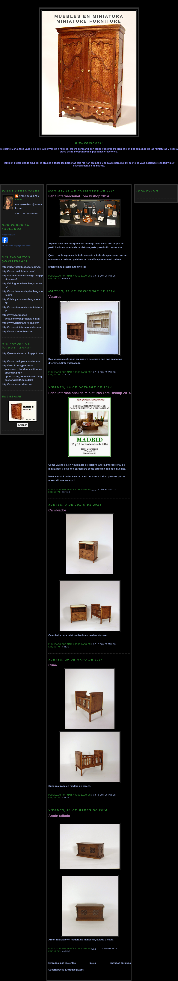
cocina (66, 375)
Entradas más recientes (62, 963)
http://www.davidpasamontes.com (21, 361)
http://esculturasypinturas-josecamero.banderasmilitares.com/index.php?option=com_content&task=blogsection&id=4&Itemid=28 (22, 372)
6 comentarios (107, 372)
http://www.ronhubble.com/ (17, 331)
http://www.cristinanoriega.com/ (20, 322)
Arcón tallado (59, 816)
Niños (65, 647)
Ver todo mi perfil (26, 213)
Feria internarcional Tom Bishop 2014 (78, 196)
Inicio (93, 963)
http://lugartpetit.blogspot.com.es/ (21, 267)
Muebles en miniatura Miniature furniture (89, 19)
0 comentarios (107, 795)
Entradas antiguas (120, 963)
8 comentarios (107, 489)
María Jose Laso (29, 196)
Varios (66, 951)
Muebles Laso (8, 235)
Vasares (54, 297)
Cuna (52, 665)
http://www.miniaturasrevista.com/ (21, 327)
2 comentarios (107, 276)
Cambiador (57, 510)
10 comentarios (107, 949)
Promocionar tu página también (16, 245)
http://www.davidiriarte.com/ (18, 271)
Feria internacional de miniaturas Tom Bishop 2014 (89, 393)
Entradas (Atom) (74, 969)
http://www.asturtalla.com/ (17, 384)
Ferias (66, 278)
